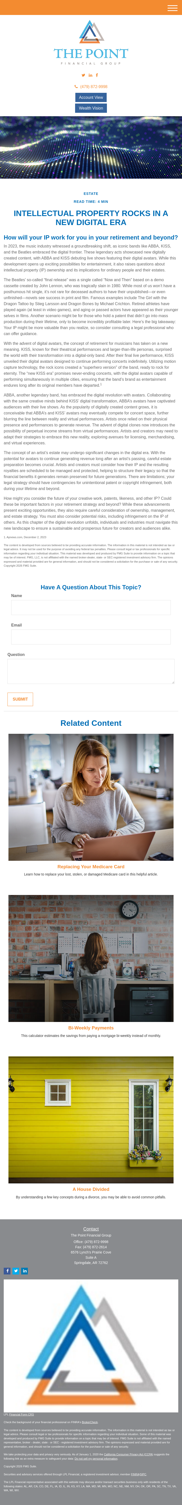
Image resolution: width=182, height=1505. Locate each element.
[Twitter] (83, 75)
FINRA (135, 1474)
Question (16, 654)
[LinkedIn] (90, 75)
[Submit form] (20, 699)
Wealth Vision (91, 108)
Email (16, 625)
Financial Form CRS (21, 1414)
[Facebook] (97, 75)
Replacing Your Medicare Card (91, 866)
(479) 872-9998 (91, 87)
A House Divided (91, 1189)
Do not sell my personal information (96, 1458)
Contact (91, 1229)
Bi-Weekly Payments (91, 1027)
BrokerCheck (90, 1422)
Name (16, 596)
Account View (91, 97)
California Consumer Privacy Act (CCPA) (128, 1454)
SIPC (143, 1474)
